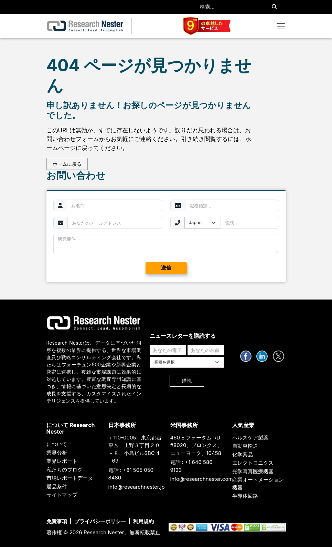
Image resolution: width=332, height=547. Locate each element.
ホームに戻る (67, 164)
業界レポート (61, 461)
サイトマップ (61, 495)
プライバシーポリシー (100, 521)
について (56, 444)
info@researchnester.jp (136, 487)
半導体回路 (245, 496)
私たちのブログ (64, 469)
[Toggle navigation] (281, 26)
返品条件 (56, 486)
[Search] (274, 7)
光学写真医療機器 (253, 471)
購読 (187, 381)
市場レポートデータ (69, 478)
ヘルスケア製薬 (250, 437)
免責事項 (56, 521)
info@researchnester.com (201, 479)
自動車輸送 (245, 446)
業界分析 (56, 452)
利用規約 (143, 521)
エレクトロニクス (253, 462)
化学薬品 (242, 454)
